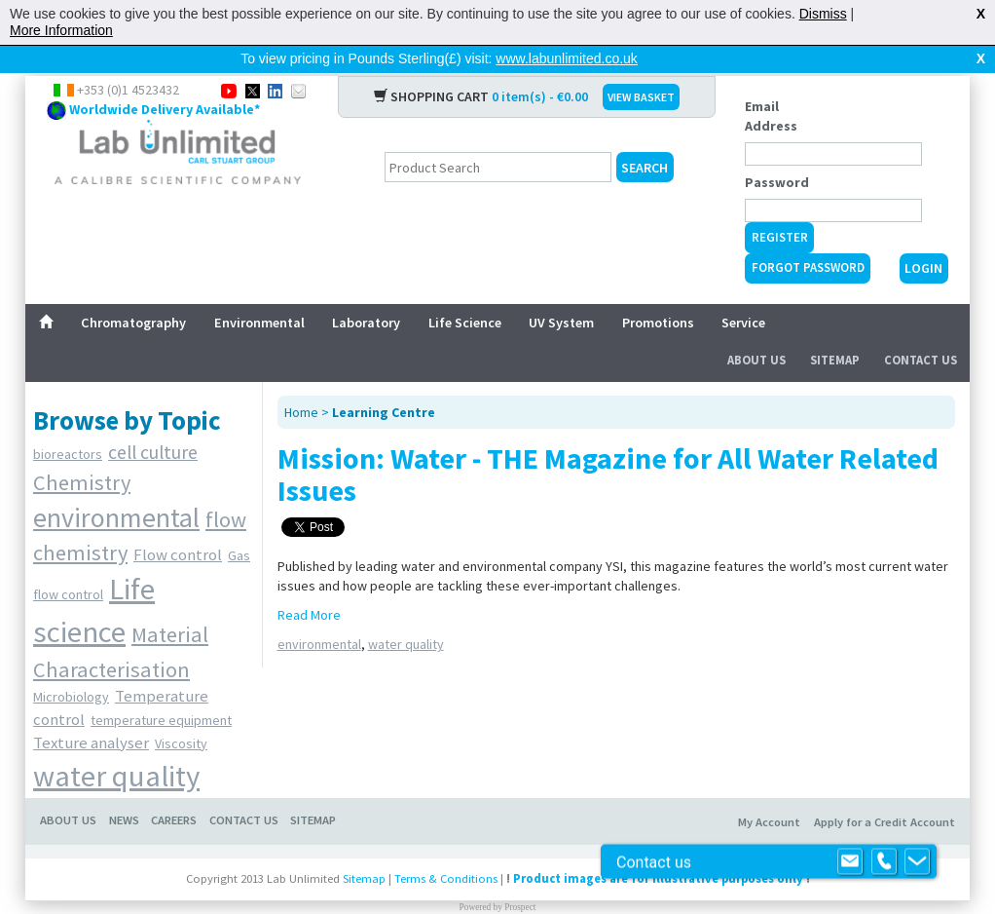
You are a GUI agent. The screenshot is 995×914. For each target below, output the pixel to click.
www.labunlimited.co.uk (567, 58)
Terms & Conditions (446, 847)
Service (743, 291)
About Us (756, 329)
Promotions (658, 291)
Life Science (464, 291)
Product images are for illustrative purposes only (658, 847)
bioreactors (67, 423)
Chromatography (133, 291)
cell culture (153, 421)
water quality (116, 744)
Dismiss (823, 13)
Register (780, 206)
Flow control (177, 523)
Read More (309, 583)
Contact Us (920, 329)
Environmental (259, 291)
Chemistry (81, 451)
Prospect (519, 876)
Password (777, 151)
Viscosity (181, 712)
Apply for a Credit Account (884, 790)
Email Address (771, 84)
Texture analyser (91, 711)
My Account (769, 790)
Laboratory (366, 291)
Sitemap (835, 329)
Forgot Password (808, 236)
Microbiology (71, 665)
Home (301, 381)
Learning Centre (383, 381)
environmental (116, 486)
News (124, 788)
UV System (561, 291)
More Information (61, 30)
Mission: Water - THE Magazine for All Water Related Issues (608, 442)
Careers (174, 788)
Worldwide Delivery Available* (164, 78)
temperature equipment (161, 689)
